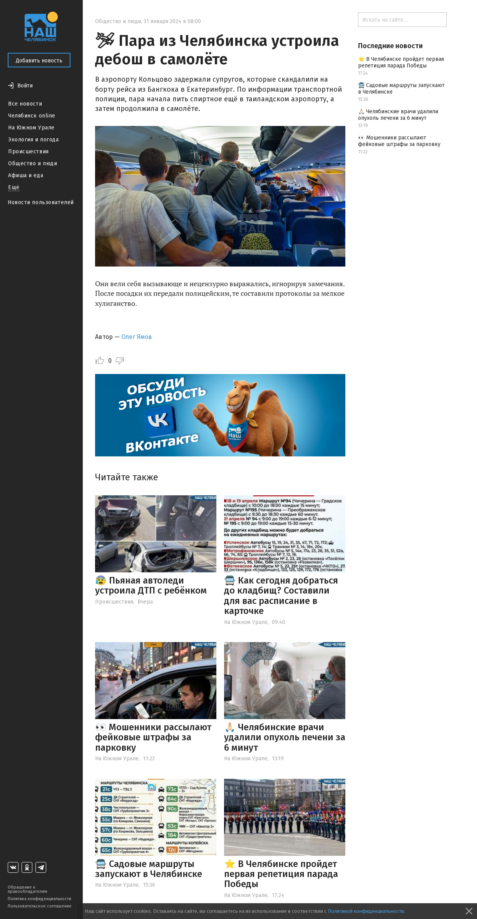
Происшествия (28, 151)
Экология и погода (33, 139)
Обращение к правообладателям (27, 889)
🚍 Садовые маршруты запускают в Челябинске (148, 869)
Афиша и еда (25, 175)
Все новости (25, 104)
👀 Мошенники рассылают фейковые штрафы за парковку (153, 737)
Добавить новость (39, 60)
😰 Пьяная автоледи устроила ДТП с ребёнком (151, 585)
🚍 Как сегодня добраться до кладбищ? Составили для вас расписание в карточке (281, 595)
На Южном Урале (31, 127)
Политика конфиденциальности (39, 899)
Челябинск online (31, 115)
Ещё (14, 187)
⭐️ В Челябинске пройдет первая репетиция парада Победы (281, 874)
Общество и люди (32, 163)
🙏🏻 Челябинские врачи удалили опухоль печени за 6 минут (284, 737)
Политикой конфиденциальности (366, 911)
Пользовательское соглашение (40, 906)
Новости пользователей (41, 202)
